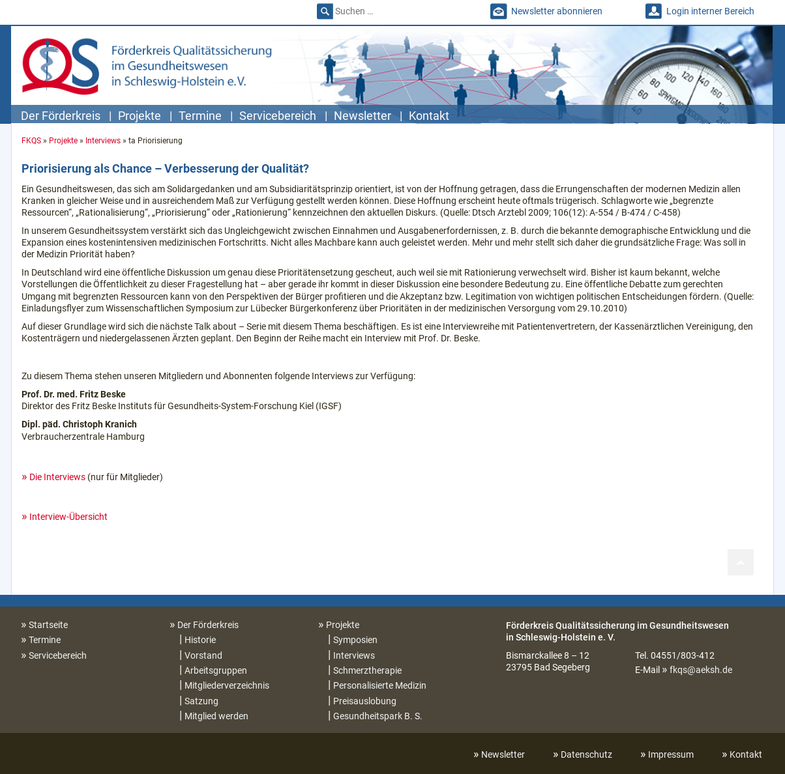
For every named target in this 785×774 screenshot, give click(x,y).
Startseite (48, 625)
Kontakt (429, 115)
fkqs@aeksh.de (701, 670)
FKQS (31, 140)
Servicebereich (277, 115)
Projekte (139, 115)
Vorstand (203, 655)
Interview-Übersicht (68, 516)
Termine (200, 115)
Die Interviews (57, 477)
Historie (200, 640)
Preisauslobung (364, 701)
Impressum (671, 754)
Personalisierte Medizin (379, 685)
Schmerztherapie (367, 670)
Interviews (103, 140)
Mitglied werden (216, 716)
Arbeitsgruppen (216, 670)
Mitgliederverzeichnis (227, 685)
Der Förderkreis (60, 115)
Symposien (355, 640)
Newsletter (362, 115)
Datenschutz (586, 754)
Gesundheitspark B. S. (377, 716)
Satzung (201, 701)
